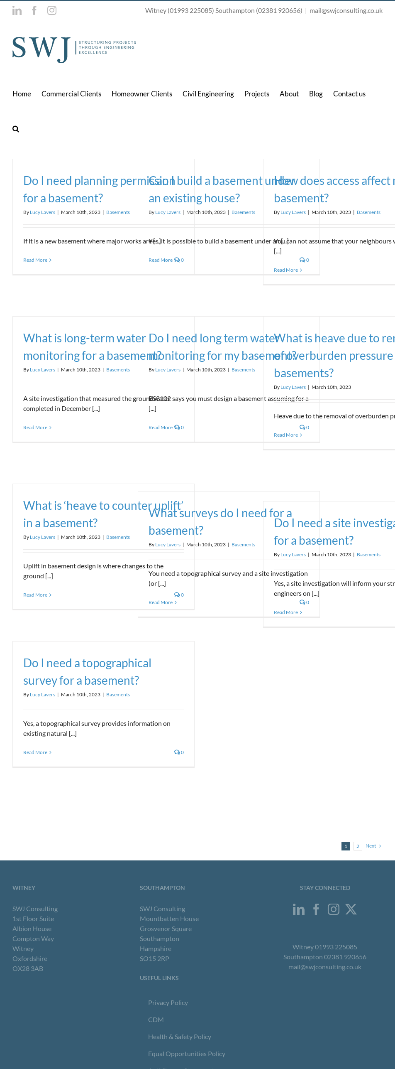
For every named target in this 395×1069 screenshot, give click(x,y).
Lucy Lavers (42, 212)
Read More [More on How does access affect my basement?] (286, 270)
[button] (15, 128)
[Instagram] (333, 909)
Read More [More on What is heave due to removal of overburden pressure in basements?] (286, 435)
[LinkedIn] (299, 909)
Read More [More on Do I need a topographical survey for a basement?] (35, 752)
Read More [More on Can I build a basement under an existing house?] (161, 260)
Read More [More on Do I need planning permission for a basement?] (35, 260)
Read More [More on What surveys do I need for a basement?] (161, 602)
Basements (118, 212)
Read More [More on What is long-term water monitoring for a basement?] (35, 427)
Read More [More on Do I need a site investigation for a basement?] (286, 612)
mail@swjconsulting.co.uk (346, 10)
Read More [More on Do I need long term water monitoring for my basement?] (161, 427)
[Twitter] (351, 909)
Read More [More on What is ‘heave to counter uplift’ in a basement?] (35, 595)
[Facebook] (316, 909)
